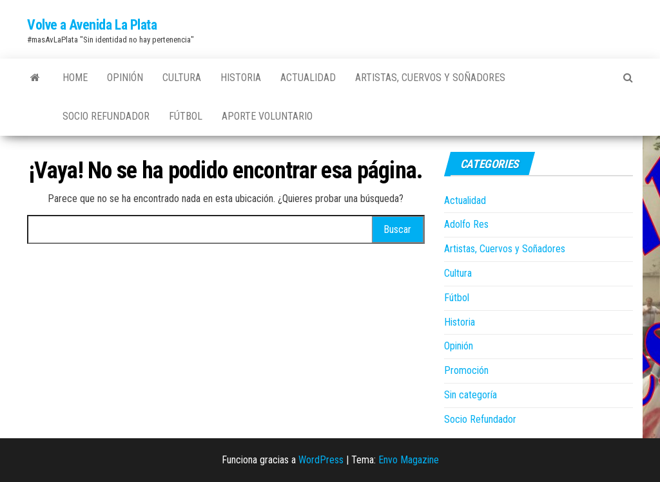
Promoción (466, 370)
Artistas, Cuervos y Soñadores (430, 77)
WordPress (321, 460)
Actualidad (308, 77)
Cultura (181, 77)
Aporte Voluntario (267, 116)
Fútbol (185, 116)
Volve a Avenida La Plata (92, 25)
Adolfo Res (466, 224)
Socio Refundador (106, 116)
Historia (240, 77)
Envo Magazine (408, 460)
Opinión (125, 77)
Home (75, 77)
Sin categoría (470, 395)
